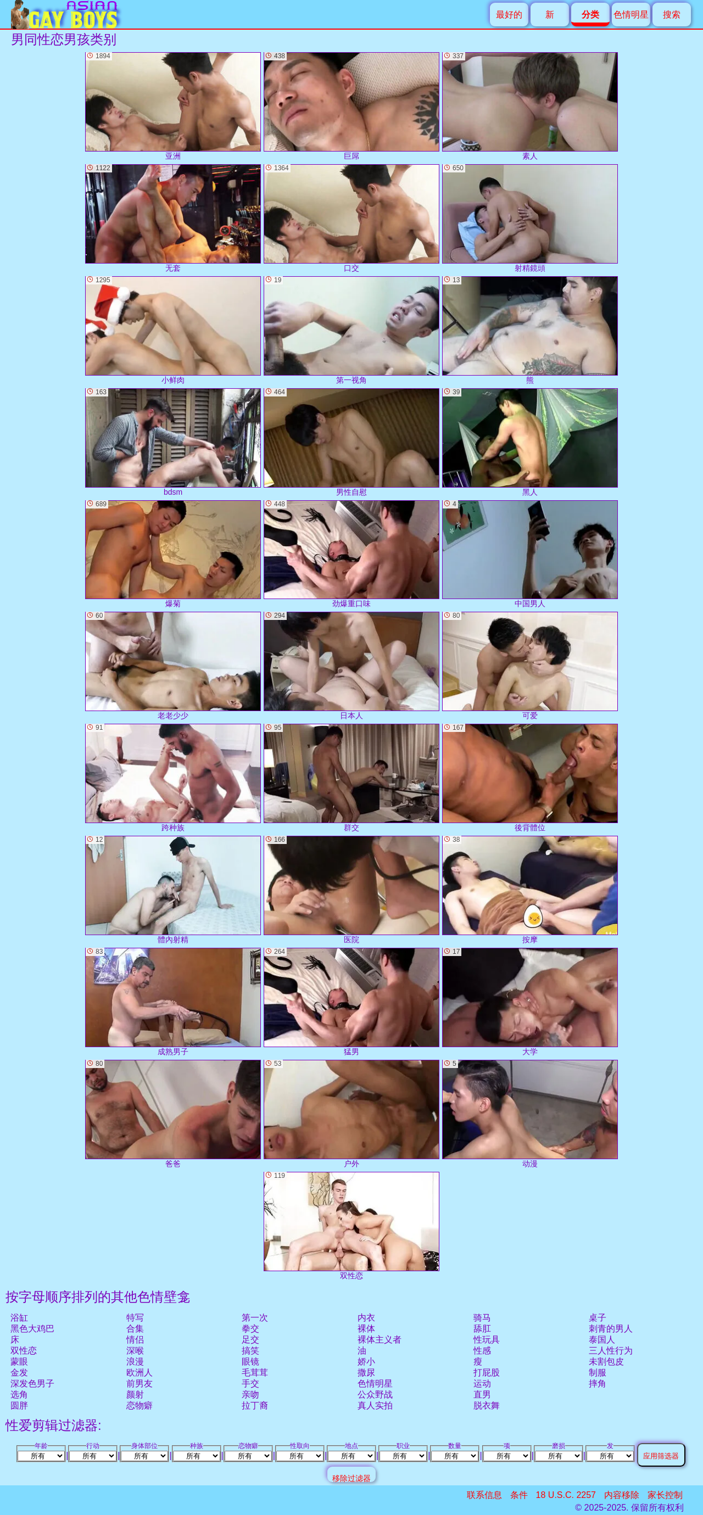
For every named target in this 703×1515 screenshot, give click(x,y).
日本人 (351, 666)
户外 (351, 1114)
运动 (482, 1383)
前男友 (139, 1383)
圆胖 (19, 1405)
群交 (351, 778)
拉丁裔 (255, 1405)
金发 (19, 1372)
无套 (173, 218)
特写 (135, 1317)
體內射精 (173, 890)
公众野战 (375, 1394)
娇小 (366, 1361)
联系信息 (484, 1495)
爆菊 (173, 554)
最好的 (509, 14)
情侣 (135, 1339)
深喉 (135, 1350)
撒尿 (366, 1372)
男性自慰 (351, 442)
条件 (519, 1495)
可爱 (530, 666)
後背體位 (530, 778)
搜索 (671, 14)
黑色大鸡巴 (32, 1328)
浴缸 (19, 1317)
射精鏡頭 (530, 218)
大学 (530, 1002)
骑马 (482, 1317)
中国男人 (530, 554)
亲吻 (250, 1394)
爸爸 (173, 1114)
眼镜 (250, 1361)
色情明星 (631, 14)
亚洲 (173, 106)
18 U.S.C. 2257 (566, 1495)
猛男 (351, 1002)
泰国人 (602, 1339)
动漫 (530, 1114)
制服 (597, 1372)
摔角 (597, 1383)
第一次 (255, 1317)
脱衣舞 (486, 1405)
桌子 (597, 1317)
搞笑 (250, 1350)
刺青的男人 (611, 1328)
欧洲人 (139, 1372)
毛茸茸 (255, 1372)
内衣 (366, 1317)
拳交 (250, 1328)
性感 (482, 1350)
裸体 (366, 1328)
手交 (250, 1383)
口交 (351, 218)
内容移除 (621, 1495)
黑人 (530, 442)
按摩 (530, 890)
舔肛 (482, 1328)
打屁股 (486, 1372)
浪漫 (135, 1361)
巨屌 (351, 106)
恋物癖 (139, 1405)
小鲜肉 (173, 330)
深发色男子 (32, 1383)
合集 (135, 1328)
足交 (250, 1339)
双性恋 (23, 1350)
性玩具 (486, 1339)
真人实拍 (375, 1405)
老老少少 (173, 666)
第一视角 (351, 330)
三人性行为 (611, 1350)
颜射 (135, 1394)
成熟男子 (173, 1002)
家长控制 (665, 1495)
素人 (530, 106)
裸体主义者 (379, 1339)
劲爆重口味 (351, 554)
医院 (351, 890)
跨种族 (173, 778)
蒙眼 (19, 1361)
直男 (482, 1394)
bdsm (173, 442)
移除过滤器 (351, 1478)
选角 (19, 1394)
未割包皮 (606, 1361)
